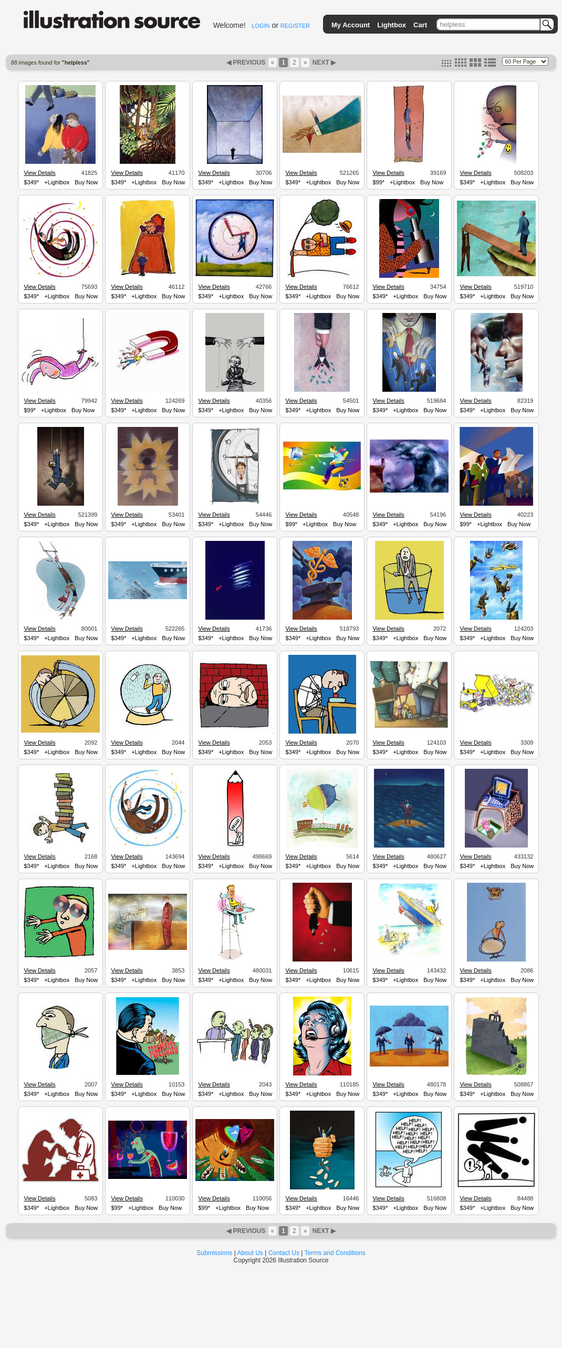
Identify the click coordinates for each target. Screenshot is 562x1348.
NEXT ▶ (323, 62)
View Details (39, 173)
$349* (31, 182)
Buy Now (86, 182)
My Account (350, 25)
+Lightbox (56, 182)
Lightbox (391, 25)
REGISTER (295, 26)
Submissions (214, 1253)
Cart (420, 25)
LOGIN (260, 26)
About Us (250, 1253)
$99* (378, 182)
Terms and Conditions (335, 1253)
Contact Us (283, 1253)
